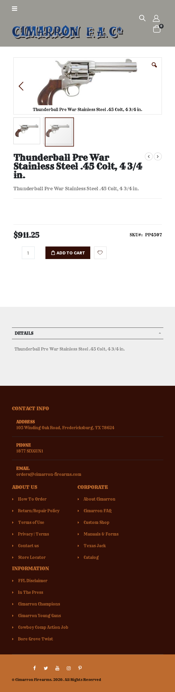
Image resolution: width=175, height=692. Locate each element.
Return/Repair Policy (38, 510)
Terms (42, 534)
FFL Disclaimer (32, 580)
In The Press (30, 592)
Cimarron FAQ (98, 510)
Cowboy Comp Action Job (43, 627)
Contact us (28, 545)
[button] (154, 69)
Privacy (25, 534)
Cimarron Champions (39, 604)
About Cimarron (99, 499)
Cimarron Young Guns (39, 615)
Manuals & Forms (101, 534)
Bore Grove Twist (35, 639)
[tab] (87, 333)
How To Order (32, 499)
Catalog (91, 557)
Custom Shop (96, 522)
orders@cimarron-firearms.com (48, 474)
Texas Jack (95, 545)
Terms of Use (31, 522)
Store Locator (32, 557)
